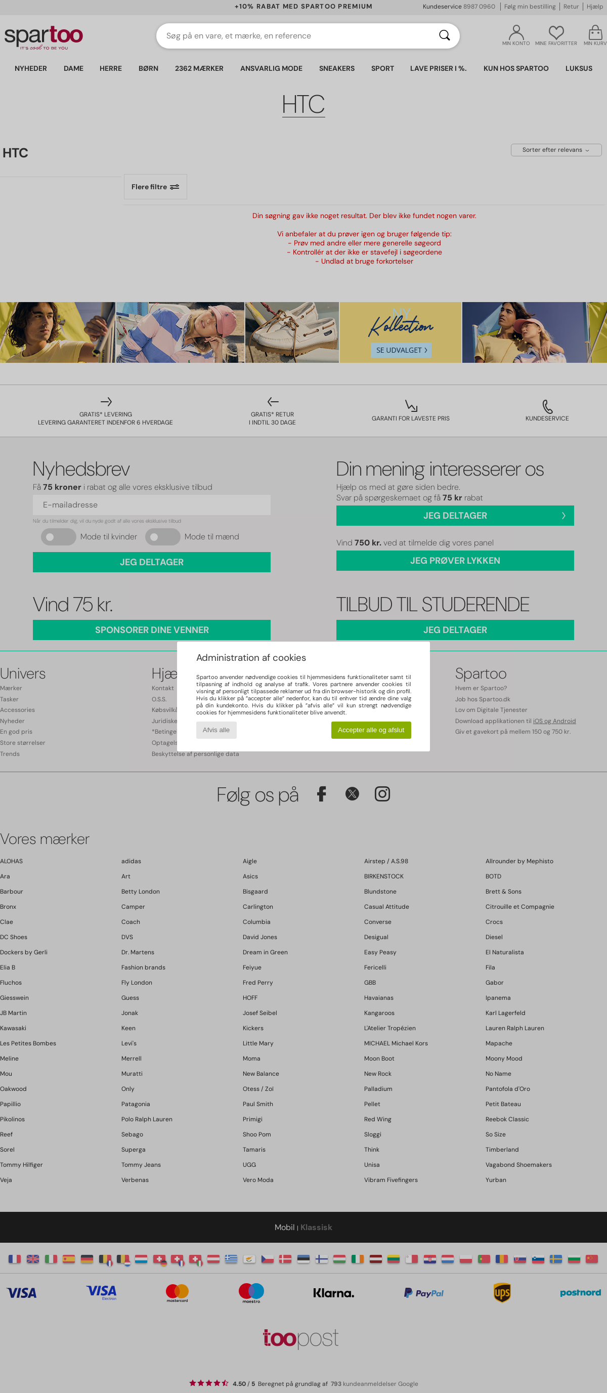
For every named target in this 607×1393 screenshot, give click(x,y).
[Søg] (445, 36)
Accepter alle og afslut (371, 730)
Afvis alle (216, 730)
